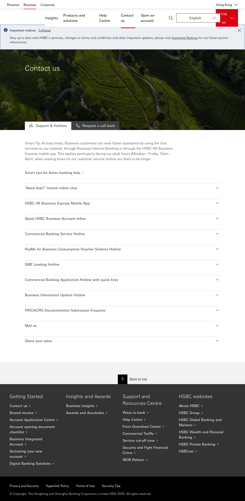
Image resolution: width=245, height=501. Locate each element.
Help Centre (104, 18)
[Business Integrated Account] (34, 441)
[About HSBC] (203, 405)
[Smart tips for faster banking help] (122, 172)
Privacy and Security (24, 486)
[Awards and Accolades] (91, 412)
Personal (13, 5)
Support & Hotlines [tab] (48, 125)
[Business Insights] (91, 405)
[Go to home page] (18, 18)
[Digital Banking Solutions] (34, 463)
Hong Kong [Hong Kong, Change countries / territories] (227, 5)
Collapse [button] (44, 30)
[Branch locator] (34, 412)
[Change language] (198, 18)
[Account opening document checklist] (34, 429)
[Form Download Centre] (147, 426)
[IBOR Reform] (147, 459)
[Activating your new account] (34, 454)
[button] (122, 187)
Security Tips (111, 486)
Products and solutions (74, 18)
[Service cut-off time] (147, 440)
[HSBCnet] (203, 451)
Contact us (127, 18)
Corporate (48, 5)
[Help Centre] (147, 419)
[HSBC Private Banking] (203, 444)
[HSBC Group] (203, 412)
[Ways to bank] (147, 412)
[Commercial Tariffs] (147, 433)
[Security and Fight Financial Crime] (147, 450)
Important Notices (185, 38)
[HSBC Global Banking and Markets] (203, 422)
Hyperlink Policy (57, 486)
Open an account (147, 18)
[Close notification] (239, 30)
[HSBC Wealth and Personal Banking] (203, 434)
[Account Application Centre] (34, 419)
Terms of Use (85, 486)
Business (30, 5)
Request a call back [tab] (95, 125)
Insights (51, 18)
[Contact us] (34, 405)
